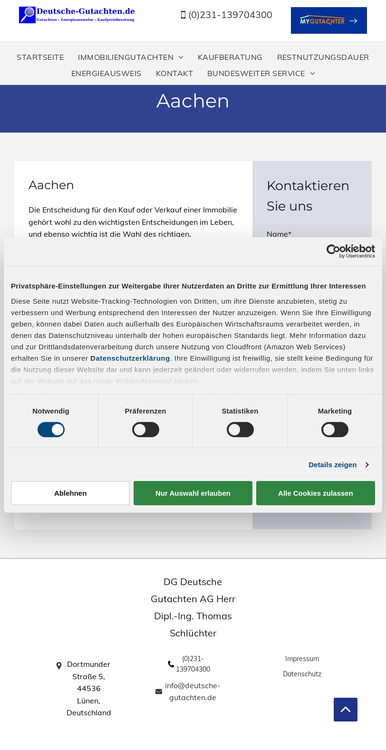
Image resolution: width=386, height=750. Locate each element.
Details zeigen (333, 465)
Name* (279, 234)
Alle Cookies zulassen (315, 493)
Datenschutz (302, 674)
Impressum (302, 658)
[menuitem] (40, 57)
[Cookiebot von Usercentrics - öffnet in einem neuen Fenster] (333, 251)
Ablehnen (70, 493)
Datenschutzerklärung (130, 358)
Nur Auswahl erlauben (193, 493)
